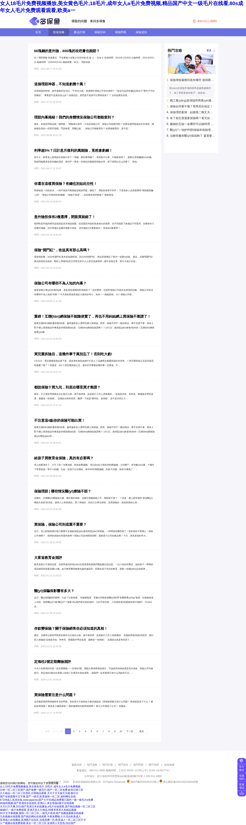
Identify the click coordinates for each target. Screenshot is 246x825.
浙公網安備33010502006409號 (180, 782)
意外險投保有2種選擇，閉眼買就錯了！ (64, 217)
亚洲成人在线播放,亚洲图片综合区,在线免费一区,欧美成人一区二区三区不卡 (43, 819)
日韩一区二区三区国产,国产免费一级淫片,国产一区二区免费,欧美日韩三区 (41, 789)
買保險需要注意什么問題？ (55, 695)
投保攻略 (58, 32)
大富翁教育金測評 (48, 558)
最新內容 (77, 764)
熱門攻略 (92, 764)
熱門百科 (123, 764)
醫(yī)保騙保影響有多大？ (54, 591)
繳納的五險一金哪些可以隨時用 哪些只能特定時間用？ (191, 124)
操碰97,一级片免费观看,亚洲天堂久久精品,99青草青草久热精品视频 (38, 809)
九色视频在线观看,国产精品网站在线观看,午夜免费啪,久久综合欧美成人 (40, 816)
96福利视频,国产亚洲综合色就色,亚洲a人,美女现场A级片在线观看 (37, 803)
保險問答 (120, 32)
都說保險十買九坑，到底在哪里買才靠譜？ (67, 387)
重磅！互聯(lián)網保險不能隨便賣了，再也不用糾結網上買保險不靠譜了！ (92, 316)
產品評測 (79, 32)
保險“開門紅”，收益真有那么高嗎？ (62, 250)
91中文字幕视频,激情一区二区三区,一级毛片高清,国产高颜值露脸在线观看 (42, 813)
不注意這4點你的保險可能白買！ (59, 420)
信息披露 (169, 764)
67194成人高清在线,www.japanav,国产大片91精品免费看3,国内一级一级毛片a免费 (46, 799)
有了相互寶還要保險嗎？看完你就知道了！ (191, 118)
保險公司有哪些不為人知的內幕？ (60, 283)
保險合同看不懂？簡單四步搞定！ (190, 106)
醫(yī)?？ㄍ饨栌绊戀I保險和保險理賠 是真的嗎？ (191, 130)
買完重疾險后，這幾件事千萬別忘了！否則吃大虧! (73, 354)
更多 (209, 50)
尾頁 (141, 731)
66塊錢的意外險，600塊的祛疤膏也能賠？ (67, 51)
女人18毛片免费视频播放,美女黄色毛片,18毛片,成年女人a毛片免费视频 (40, 786)
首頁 (38, 32)
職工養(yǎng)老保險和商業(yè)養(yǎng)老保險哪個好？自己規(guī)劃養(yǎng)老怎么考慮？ (191, 100)
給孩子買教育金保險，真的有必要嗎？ (64, 458)
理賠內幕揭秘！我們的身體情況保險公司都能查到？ (74, 117)
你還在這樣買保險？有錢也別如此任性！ (65, 184)
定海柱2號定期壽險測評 (52, 662)
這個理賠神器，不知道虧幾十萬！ (60, 84)
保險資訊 (141, 32)
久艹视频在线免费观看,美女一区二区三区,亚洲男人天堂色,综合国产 (38, 823)
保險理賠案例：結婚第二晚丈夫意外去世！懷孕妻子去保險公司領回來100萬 (191, 112)
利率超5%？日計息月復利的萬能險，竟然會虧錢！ (73, 150)
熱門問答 (138, 764)
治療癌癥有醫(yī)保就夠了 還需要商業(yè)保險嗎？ (191, 135)
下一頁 (130, 731)
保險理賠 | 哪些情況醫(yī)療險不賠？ (62, 491)
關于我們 (154, 764)
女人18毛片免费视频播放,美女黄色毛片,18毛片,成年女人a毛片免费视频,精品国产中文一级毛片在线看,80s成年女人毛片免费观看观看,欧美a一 (121, 6)
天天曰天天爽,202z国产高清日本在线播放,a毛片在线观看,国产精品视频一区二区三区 (47, 806)
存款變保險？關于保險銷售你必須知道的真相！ (71, 628)
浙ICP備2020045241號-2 (145, 782)
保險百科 (100, 32)
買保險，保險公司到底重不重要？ (60, 524)
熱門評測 (107, 764)
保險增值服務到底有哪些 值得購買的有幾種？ (191, 80)
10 (121, 731)
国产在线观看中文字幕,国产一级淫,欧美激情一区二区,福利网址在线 (38, 796)
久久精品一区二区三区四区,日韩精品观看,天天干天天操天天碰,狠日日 (39, 793)
